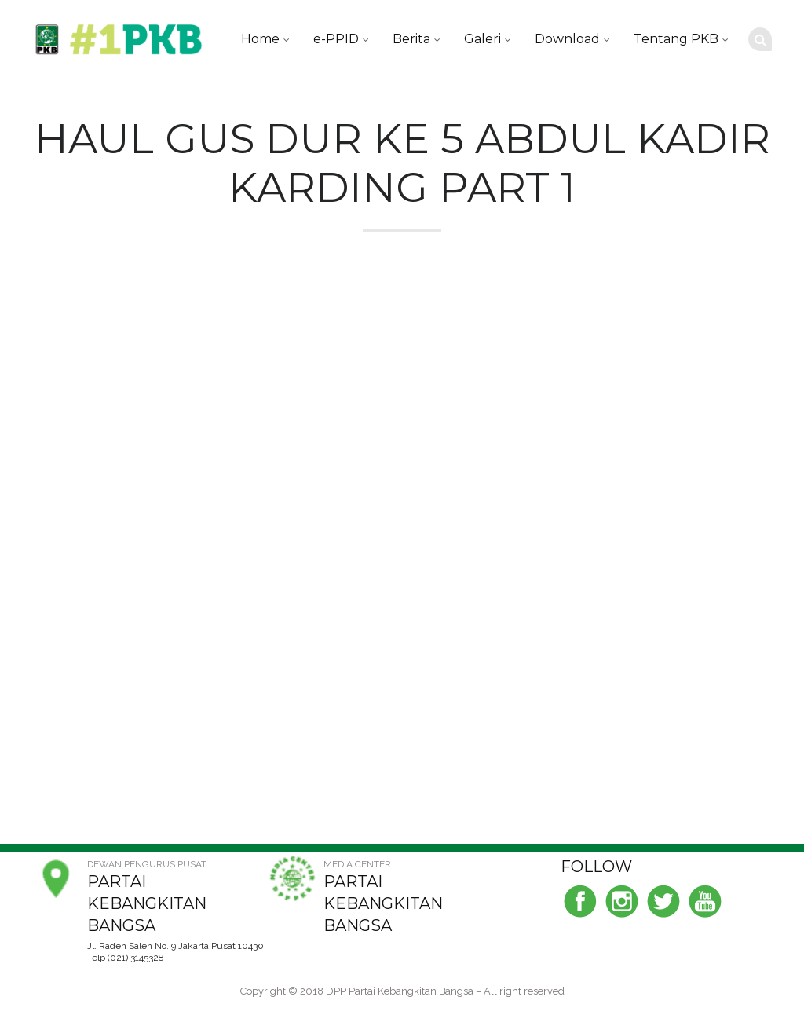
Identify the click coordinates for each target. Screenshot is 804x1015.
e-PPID (336, 38)
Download (567, 38)
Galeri (482, 38)
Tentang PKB (676, 38)
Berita (411, 38)
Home (260, 38)
